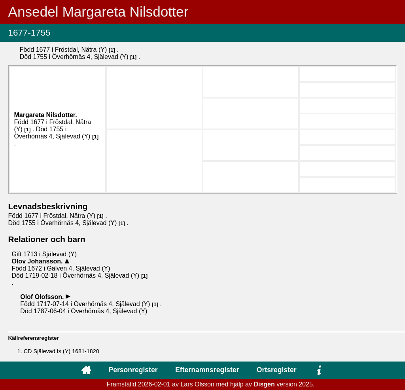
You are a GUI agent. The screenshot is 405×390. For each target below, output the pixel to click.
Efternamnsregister (207, 370)
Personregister (132, 370)
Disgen (264, 384)
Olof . (43, 296)
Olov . (37, 261)
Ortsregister (277, 370)
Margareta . (45, 115)
